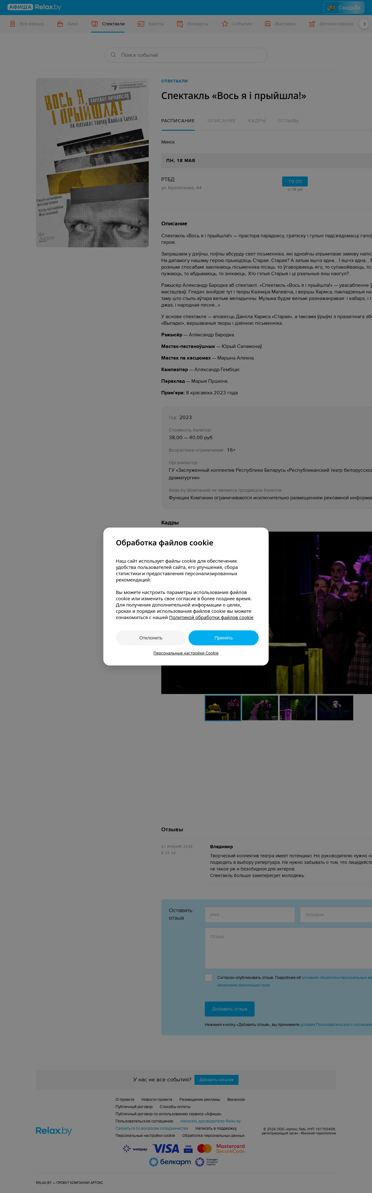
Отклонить (151, 637)
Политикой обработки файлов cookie (211, 617)
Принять (223, 637)
